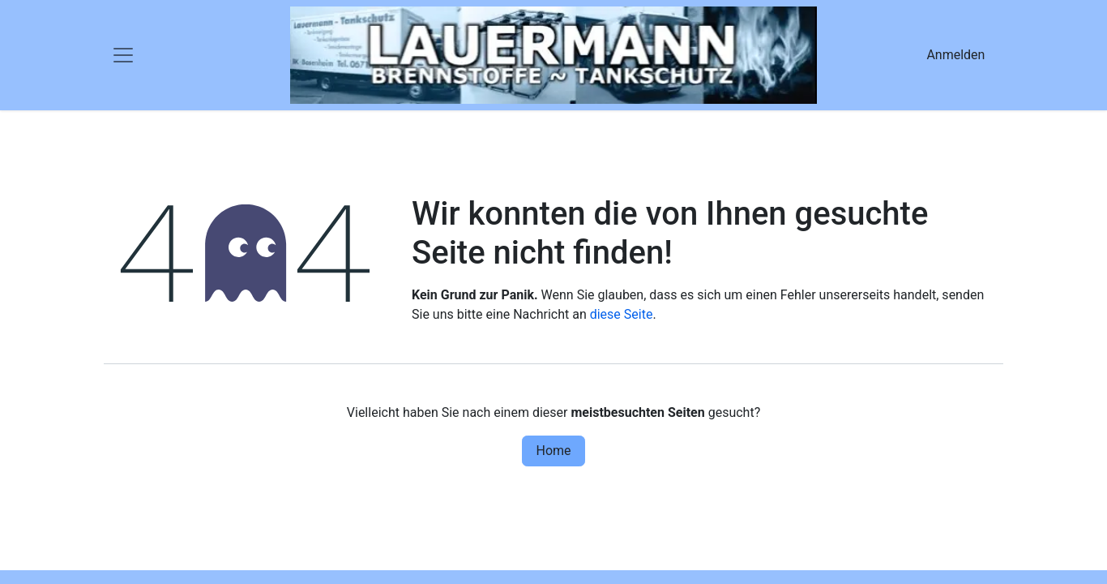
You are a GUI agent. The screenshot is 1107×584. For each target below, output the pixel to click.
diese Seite (621, 314)
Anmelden (955, 54)
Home (553, 450)
